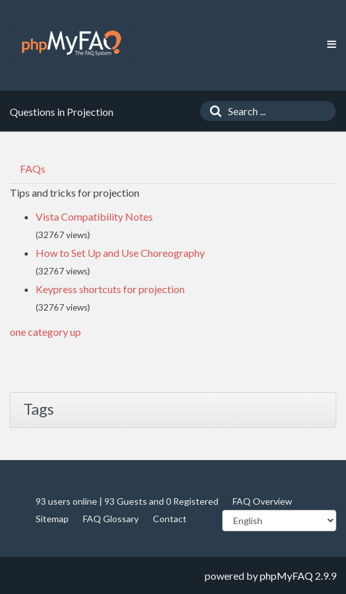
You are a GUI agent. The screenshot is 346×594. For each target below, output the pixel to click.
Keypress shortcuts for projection (110, 289)
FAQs (32, 168)
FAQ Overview (262, 501)
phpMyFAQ (286, 575)
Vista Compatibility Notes (94, 216)
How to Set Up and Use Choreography (120, 253)
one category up (45, 331)
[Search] (212, 111)
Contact (170, 518)
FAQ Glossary (111, 518)
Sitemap (52, 518)
